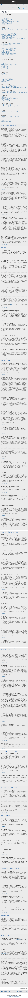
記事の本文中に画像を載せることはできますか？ (9, 64)
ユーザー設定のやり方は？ (5, 28)
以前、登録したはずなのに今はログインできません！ (10, 21)
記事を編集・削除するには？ (6, 44)
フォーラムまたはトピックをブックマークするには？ (10, 105)
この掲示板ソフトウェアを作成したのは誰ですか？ (10, 116)
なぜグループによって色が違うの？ (7, 79)
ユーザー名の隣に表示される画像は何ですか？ (9, 35)
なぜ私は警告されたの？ (5, 52)
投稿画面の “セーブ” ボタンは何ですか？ (8, 54)
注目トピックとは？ (4, 67)
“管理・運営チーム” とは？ (5, 81)
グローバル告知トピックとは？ (6, 65)
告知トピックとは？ (4, 66)
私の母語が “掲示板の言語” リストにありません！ (9, 34)
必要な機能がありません (5, 117)
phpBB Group (13, 304)
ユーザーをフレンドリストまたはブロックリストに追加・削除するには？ (14, 92)
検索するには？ (3, 96)
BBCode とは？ (3, 60)
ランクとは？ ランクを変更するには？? (8, 37)
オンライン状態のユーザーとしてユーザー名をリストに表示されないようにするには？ (14, 30)
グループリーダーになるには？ (6, 78)
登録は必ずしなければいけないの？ (7, 15)
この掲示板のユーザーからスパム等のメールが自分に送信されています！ (14, 87)
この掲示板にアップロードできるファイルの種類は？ (10, 111)
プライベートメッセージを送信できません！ (9, 85)
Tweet (21, 8)
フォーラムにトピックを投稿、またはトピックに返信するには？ (12, 43)
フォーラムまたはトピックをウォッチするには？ (9, 106)
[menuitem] (3, 5)
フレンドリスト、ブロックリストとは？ (8, 91)
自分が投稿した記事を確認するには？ (7, 100)
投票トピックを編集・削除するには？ (7, 49)
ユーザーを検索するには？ (5, 99)
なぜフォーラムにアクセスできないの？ (8, 50)
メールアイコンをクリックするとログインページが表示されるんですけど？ (13, 39)
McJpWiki (25, 8)
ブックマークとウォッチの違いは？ (7, 104)
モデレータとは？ (4, 74)
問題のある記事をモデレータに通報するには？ (9, 53)
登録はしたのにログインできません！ (7, 19)
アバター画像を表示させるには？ (7, 36)
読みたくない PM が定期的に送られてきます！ (9, 86)
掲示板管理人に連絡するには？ (6, 121)
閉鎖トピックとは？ (4, 68)
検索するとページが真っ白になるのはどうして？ (9, 98)
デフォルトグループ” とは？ (6, 80)
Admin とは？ (3, 73)
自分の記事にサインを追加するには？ (7, 45)
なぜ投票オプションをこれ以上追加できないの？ (9, 48)
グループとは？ (3, 75)
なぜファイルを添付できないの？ (7, 51)
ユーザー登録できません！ (5, 18)
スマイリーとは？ (4, 63)
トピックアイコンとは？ (5, 69)
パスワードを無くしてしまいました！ (7, 22)
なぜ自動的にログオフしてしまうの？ (7, 23)
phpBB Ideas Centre (4, 953)
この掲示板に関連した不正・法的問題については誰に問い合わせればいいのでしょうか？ (14, 119)
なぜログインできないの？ (5, 20)
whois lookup (12, 966)
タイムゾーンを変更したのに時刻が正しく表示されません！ (11, 33)
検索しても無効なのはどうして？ (7, 97)
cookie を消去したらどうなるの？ (7, 24)
